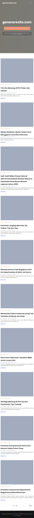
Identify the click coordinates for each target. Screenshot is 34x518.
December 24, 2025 (6, 93)
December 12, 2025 (5, 362)
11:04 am (14, 93)
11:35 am (13, 494)
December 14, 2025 (5, 274)
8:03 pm (13, 274)
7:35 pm (13, 137)
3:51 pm (13, 230)
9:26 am (13, 362)
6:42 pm (13, 318)
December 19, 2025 (5, 137)
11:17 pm (13, 406)
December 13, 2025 (5, 318)
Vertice (15, 515)
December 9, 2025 (5, 406)
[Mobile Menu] (30, 3)
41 (16, 505)
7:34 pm (13, 186)
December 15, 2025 (5, 230)
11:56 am (13, 450)
